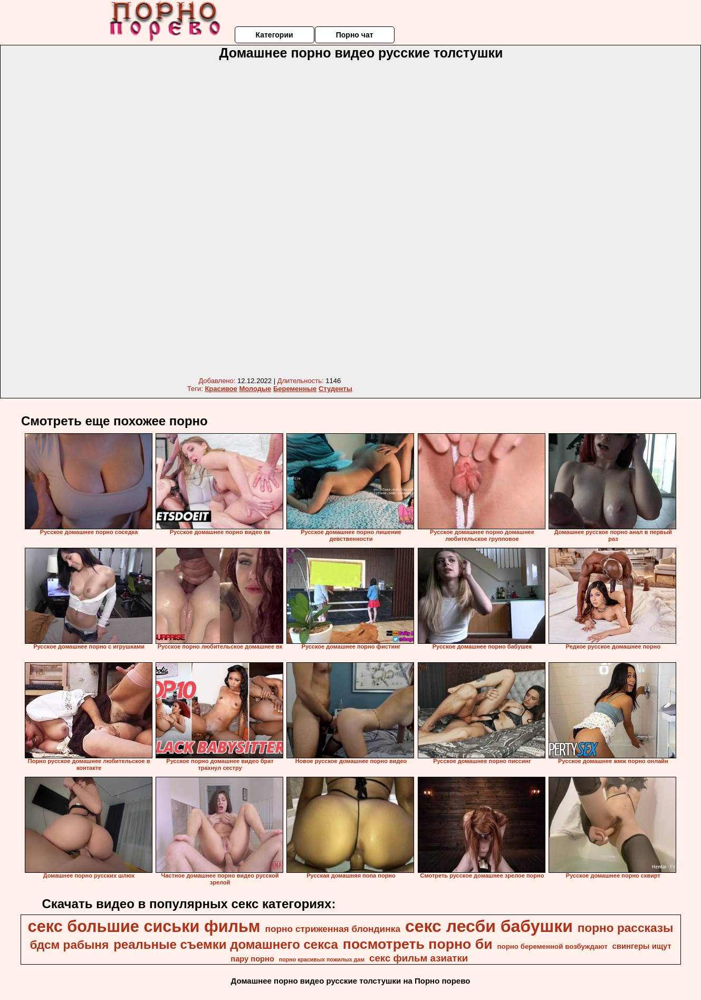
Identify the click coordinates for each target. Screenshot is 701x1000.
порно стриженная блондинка (332, 928)
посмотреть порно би (418, 944)
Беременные (294, 389)
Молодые (255, 389)
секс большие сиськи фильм (144, 926)
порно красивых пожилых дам (321, 959)
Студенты (335, 389)
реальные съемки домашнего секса (225, 944)
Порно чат (354, 35)
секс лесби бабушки (489, 926)
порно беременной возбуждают (552, 946)
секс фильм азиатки (418, 958)
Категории (274, 35)
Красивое (221, 389)
